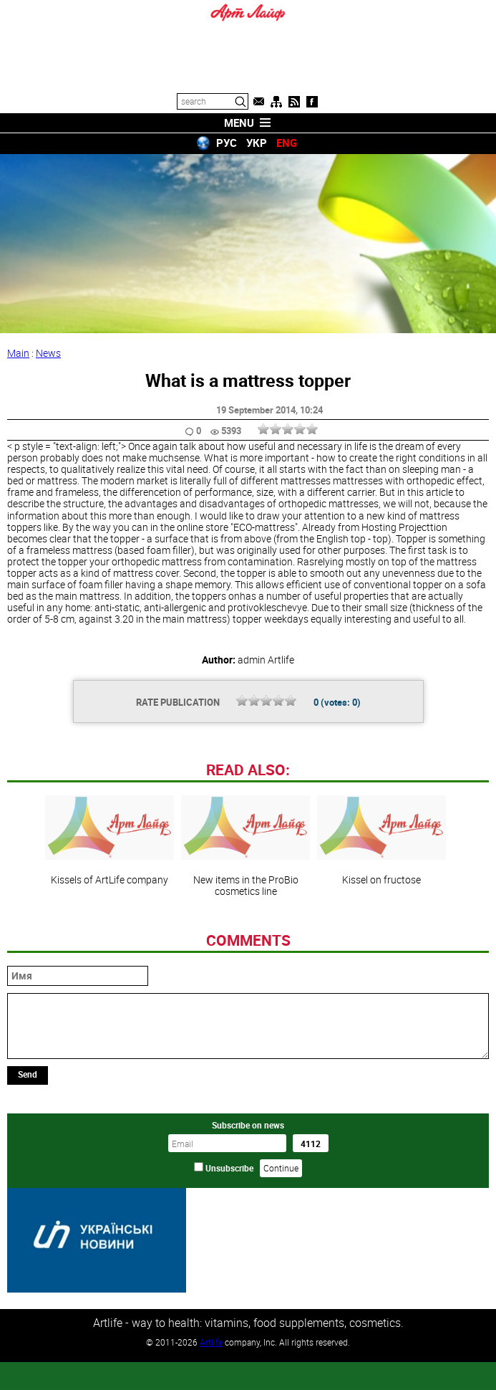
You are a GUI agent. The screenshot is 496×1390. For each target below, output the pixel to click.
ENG (286, 142)
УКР (256, 142)
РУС (226, 142)
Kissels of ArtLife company (109, 938)
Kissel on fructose (381, 938)
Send (27, 1172)
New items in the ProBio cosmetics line (245, 944)
